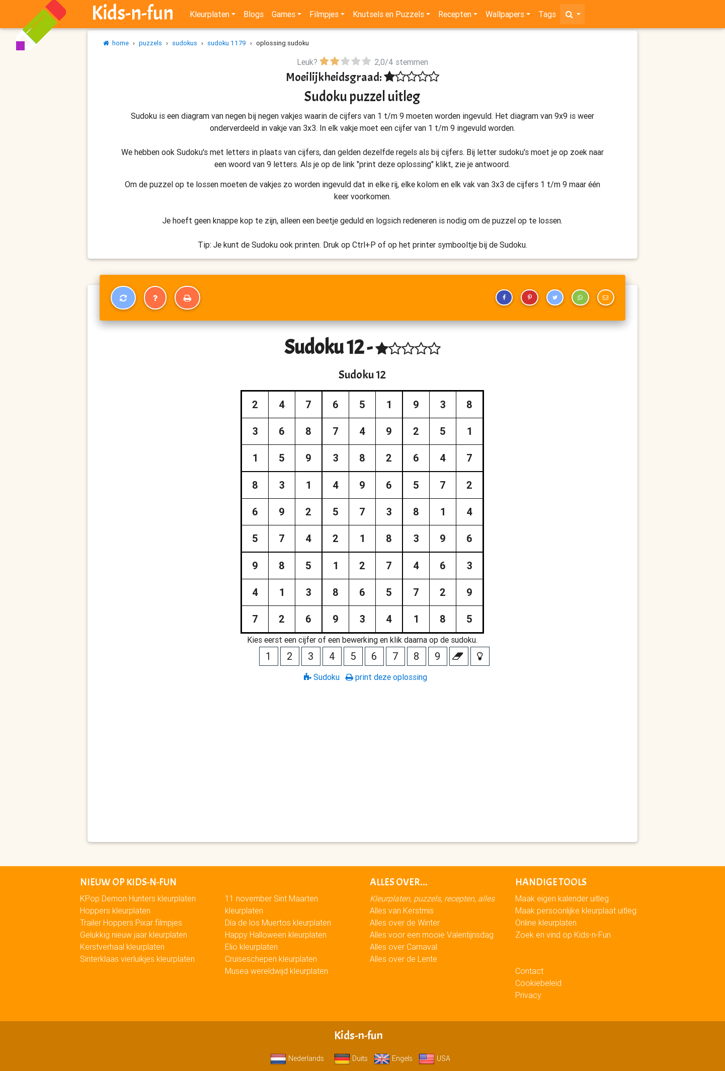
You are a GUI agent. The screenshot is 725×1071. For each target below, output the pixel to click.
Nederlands (297, 1058)
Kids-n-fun (133, 15)
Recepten (454, 16)
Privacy (528, 995)
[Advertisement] (362, 761)
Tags (547, 16)
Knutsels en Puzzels (388, 16)
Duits (351, 1058)
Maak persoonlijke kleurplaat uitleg (575, 910)
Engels (393, 1058)
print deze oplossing (386, 677)
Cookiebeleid (538, 983)
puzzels (150, 43)
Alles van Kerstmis (402, 910)
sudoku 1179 (226, 43)
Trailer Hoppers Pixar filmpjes (131, 922)
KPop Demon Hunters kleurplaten (138, 898)
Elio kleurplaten (251, 947)
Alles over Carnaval (403, 947)
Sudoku (322, 677)
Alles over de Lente (403, 959)
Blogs (254, 16)
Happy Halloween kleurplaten (276, 935)
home (116, 43)
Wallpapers (505, 16)
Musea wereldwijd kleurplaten (276, 971)
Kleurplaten (209, 16)
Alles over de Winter (405, 922)
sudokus (184, 43)
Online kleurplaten (546, 922)
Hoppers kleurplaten (115, 910)
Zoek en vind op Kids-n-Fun (563, 935)
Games (283, 16)
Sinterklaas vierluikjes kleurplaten (137, 959)
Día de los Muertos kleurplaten (278, 922)
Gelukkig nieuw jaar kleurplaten (133, 935)
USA (434, 1058)
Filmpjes (324, 16)
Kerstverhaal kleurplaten (122, 947)
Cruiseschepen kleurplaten (271, 959)
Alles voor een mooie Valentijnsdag (432, 935)
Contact (529, 971)
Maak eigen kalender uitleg (562, 898)
